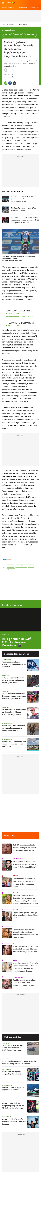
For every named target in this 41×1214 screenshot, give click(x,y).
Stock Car (18, 35)
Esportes (12, 24)
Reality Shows (17, 842)
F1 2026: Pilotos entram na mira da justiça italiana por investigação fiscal (13, 680)
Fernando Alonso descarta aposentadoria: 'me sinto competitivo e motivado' (19, 1062)
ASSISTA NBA (22, 8)
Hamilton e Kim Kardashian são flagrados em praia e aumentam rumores (13, 727)
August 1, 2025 (13, 325)
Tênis (31, 566)
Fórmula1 (7, 35)
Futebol (10, 566)
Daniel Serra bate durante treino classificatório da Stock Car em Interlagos (13, 1047)
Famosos (15, 893)
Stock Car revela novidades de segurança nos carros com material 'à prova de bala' (14, 696)
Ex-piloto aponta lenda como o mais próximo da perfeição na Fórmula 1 (14, 743)
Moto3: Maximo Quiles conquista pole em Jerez (12, 1072)
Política (15, 876)
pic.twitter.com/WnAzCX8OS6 (19, 316)
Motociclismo (30, 35)
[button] (3, 3)
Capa (3, 24)
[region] (20, 16)
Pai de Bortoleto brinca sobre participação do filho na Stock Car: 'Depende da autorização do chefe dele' (14, 712)
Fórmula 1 (5, 675)
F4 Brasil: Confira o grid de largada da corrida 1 (13, 1088)
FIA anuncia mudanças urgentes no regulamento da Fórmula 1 (14, 664)
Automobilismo (23, 24)
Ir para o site (11, 3)
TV (13, 926)
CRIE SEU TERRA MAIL (9, 8)
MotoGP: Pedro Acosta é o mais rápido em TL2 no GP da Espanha (14, 1121)
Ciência (15, 960)
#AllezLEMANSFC (14, 313)
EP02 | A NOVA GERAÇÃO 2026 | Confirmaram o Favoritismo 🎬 (18, 642)
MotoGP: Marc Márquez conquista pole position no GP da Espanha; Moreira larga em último (13, 1105)
